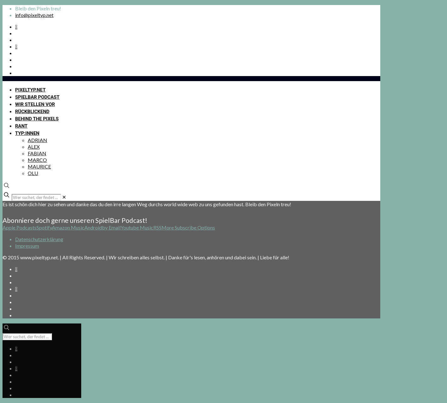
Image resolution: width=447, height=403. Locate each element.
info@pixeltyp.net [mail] (34, 15)
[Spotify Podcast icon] (16, 27)
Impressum (27, 246)
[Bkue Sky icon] (16, 46)
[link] (64, 197)
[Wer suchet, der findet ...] (36, 197)
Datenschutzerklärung (39, 239)
